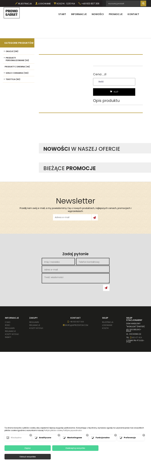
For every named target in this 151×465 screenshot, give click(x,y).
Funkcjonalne (103, 446)
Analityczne (45, 446)
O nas (7, 322)
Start (62, 14)
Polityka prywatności (72, 439)
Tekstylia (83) (13, 79)
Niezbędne (16, 446)
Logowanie (43, 3)
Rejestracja (23, 3)
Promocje (115, 14)
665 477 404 (136, 337)
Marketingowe (74, 446)
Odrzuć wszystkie (122, 456)
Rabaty (8, 337)
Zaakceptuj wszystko (75, 456)
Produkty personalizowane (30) (17, 59)
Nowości (98, 14)
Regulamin (10, 328)
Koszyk (105, 328)
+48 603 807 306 (89, 3)
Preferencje (130, 446)
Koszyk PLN (64, 3)
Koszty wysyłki (12, 334)
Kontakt (133, 14)
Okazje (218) (12, 51)
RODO (7, 325)
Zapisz (27, 456)
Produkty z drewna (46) (17, 66)
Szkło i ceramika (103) (17, 73)
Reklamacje (10, 331)
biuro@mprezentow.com (75, 325)
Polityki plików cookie (53, 439)
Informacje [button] (79, 14)
